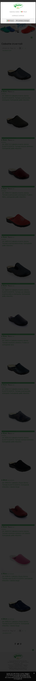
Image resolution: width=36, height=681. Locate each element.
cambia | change (22, 21)
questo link (9, 676)
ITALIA (10, 21)
